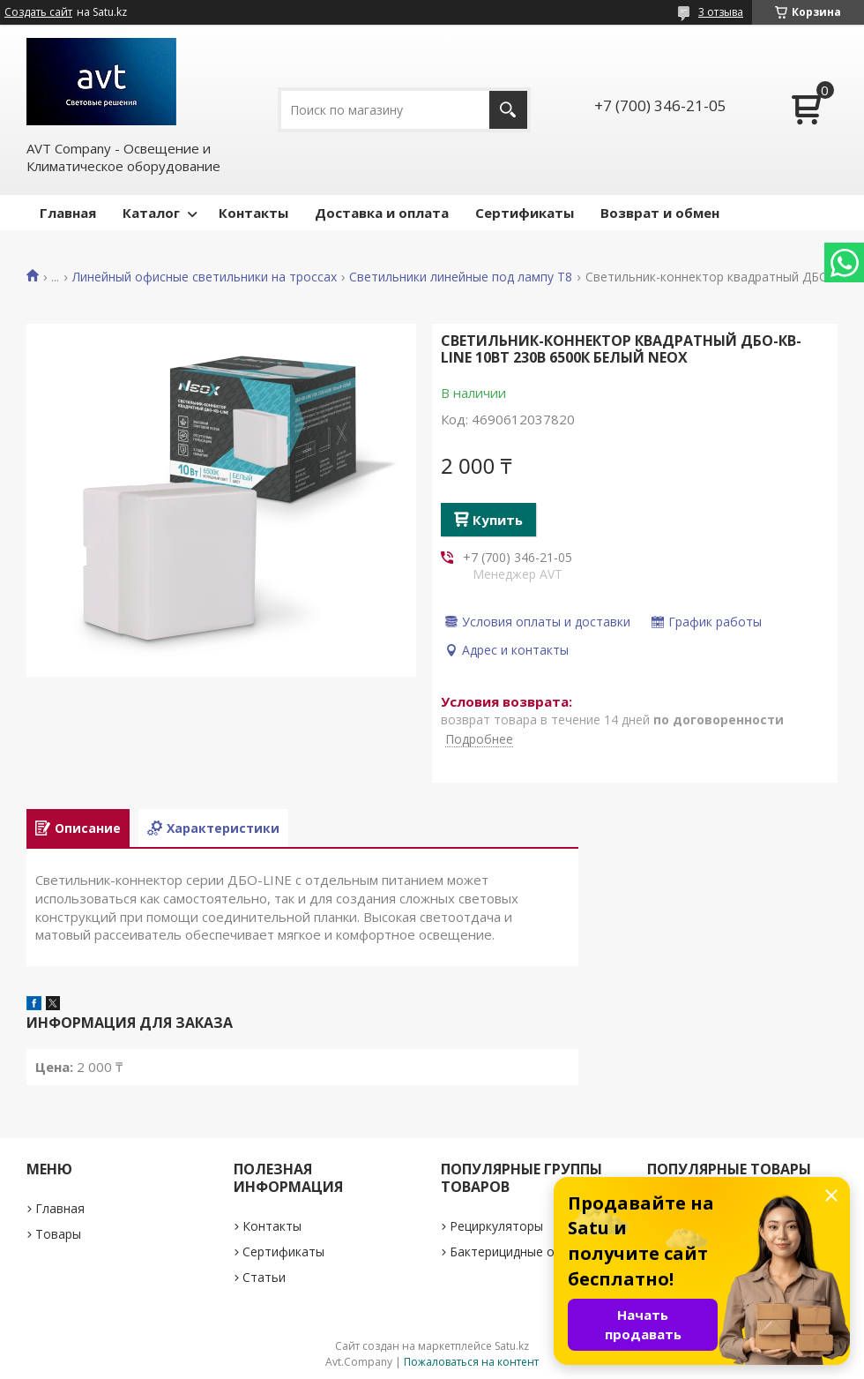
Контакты (253, 212)
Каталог (151, 212)
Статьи (264, 1277)
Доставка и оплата (382, 212)
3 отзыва (720, 11)
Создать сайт (38, 12)
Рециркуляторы (496, 1226)
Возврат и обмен (659, 212)
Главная (68, 212)
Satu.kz (512, 1345)
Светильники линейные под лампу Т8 (460, 277)
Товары (58, 1233)
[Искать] (508, 110)
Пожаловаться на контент (471, 1361)
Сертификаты (524, 212)
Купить (498, 519)
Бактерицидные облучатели (534, 1251)
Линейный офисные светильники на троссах (204, 277)
